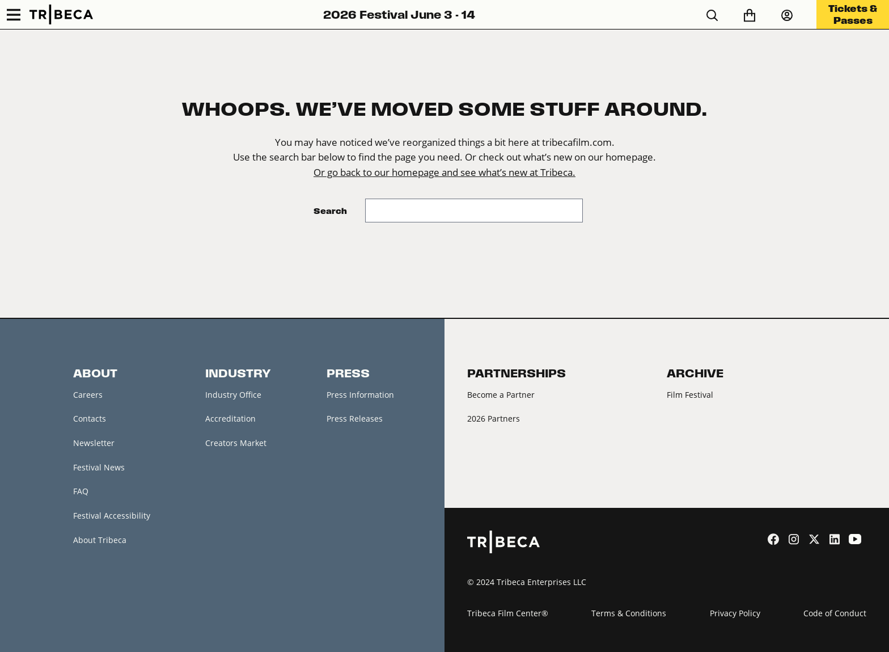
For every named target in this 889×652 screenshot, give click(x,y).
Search (330, 211)
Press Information (360, 394)
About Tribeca (99, 540)
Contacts (89, 418)
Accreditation (230, 418)
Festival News (99, 467)
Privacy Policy (735, 613)
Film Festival (690, 394)
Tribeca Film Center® (507, 613)
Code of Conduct (834, 613)
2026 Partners (493, 418)
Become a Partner (501, 394)
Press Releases (355, 418)
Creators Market (235, 443)
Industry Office (233, 394)
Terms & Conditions (628, 613)
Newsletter (94, 443)
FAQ (80, 491)
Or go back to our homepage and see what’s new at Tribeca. (444, 172)
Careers (88, 394)
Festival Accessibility (111, 515)
